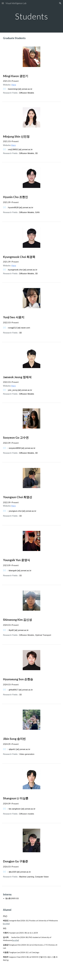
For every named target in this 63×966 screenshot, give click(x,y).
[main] (31, 16)
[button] (3, 3)
